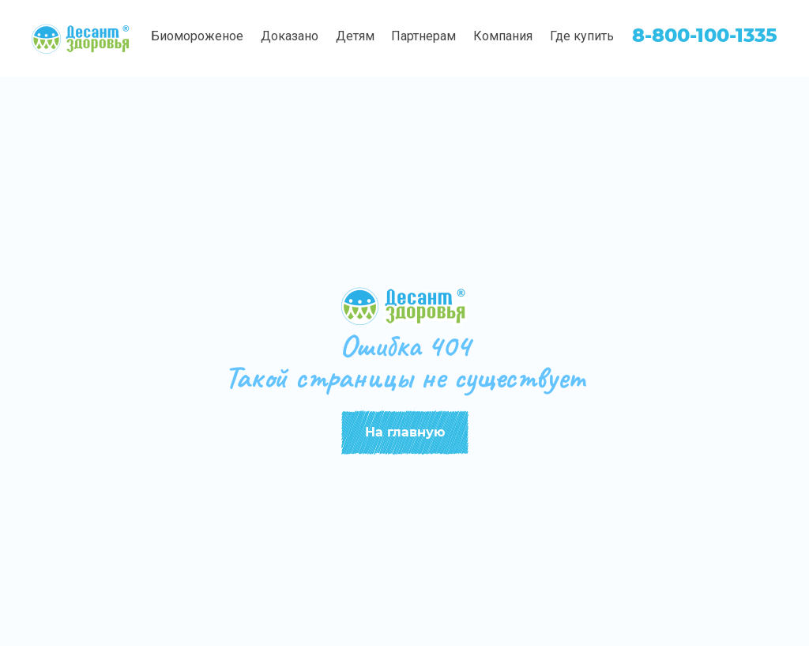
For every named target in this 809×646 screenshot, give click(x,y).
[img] (81, 39)
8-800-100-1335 (704, 35)
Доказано (289, 35)
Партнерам (423, 35)
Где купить (582, 35)
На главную (405, 432)
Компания (502, 35)
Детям (355, 35)
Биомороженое (197, 35)
